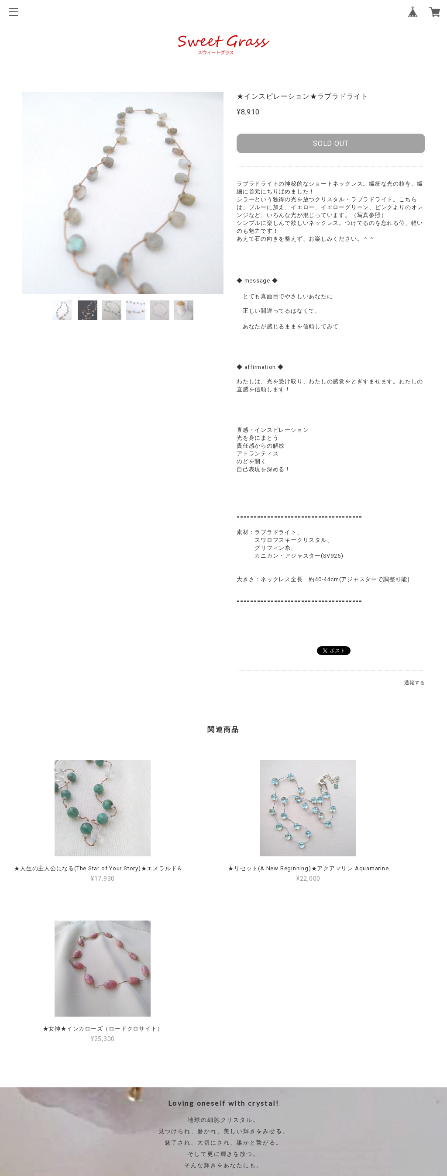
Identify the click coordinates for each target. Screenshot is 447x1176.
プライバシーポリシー (223, 1096)
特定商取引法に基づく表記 (223, 1110)
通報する (414, 683)
